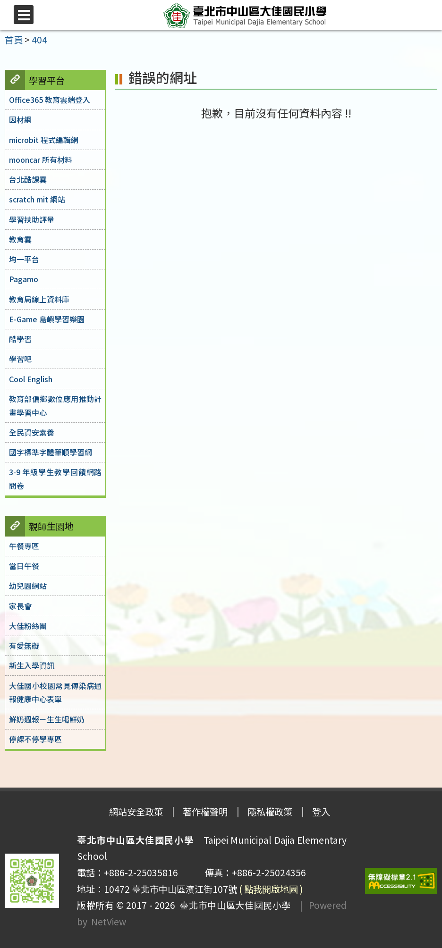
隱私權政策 (269, 811)
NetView (108, 921)
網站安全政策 (136, 811)
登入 (322, 811)
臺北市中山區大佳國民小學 (233, 905)
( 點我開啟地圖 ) (271, 889)
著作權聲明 (205, 811)
